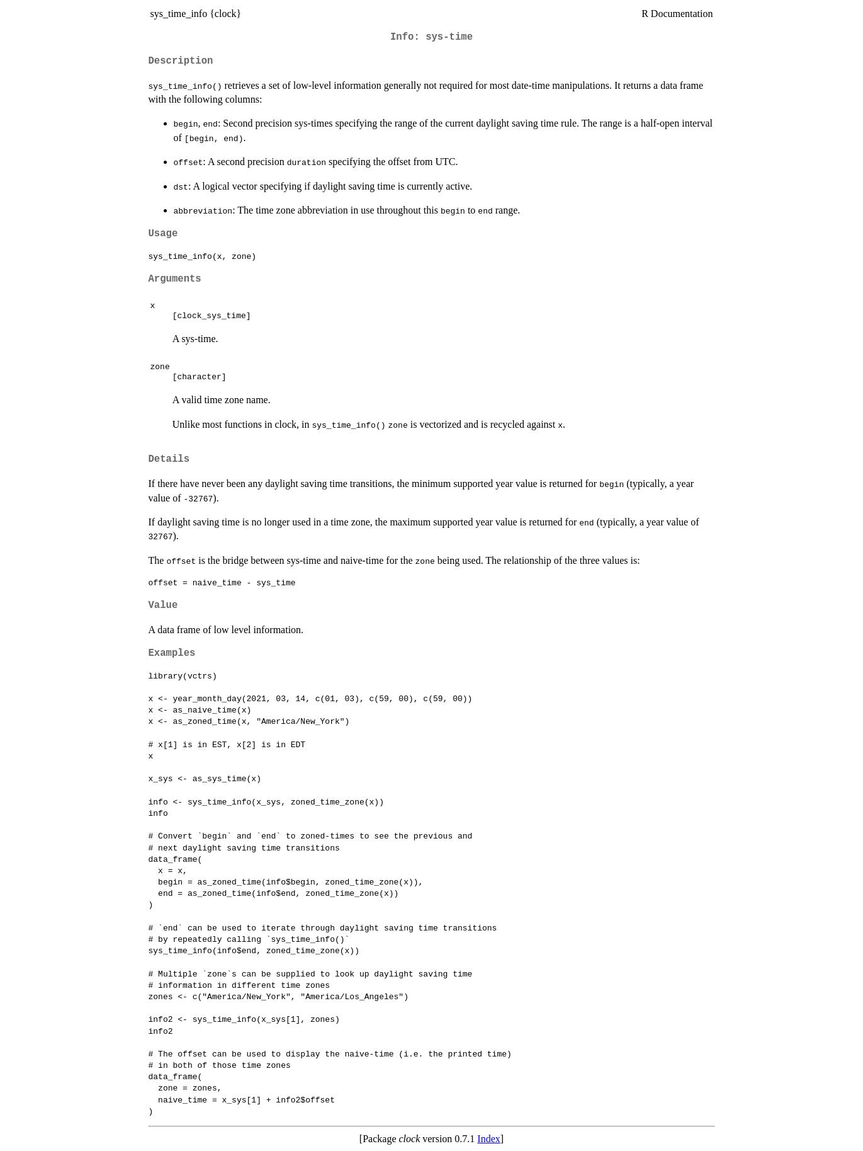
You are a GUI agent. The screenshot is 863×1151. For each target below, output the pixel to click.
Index (488, 1138)
